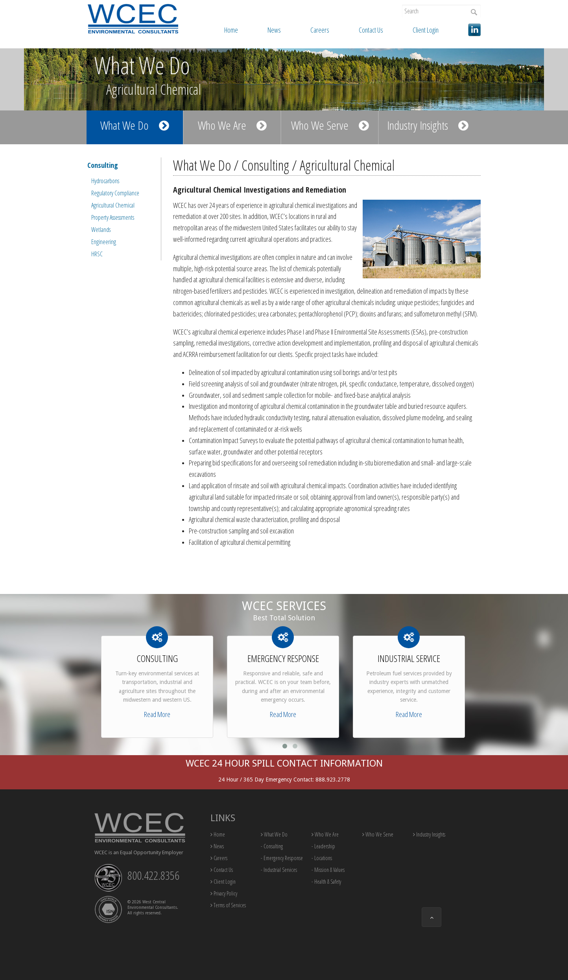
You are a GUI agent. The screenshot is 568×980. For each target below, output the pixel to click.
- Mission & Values (328, 869)
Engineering (103, 241)
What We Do (134, 125)
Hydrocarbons (105, 181)
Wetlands (101, 229)
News (274, 30)
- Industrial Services (279, 869)
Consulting (102, 165)
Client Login (426, 30)
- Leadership (323, 846)
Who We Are (232, 125)
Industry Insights (427, 125)
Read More (157, 714)
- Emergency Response (282, 858)
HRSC (97, 254)
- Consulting (272, 846)
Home (231, 30)
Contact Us (371, 30)
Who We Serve (330, 125)
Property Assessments (112, 217)
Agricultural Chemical (113, 205)
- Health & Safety (326, 881)
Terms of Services (228, 905)
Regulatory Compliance (115, 193)
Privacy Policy (223, 893)
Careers (319, 30)
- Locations (322, 858)
